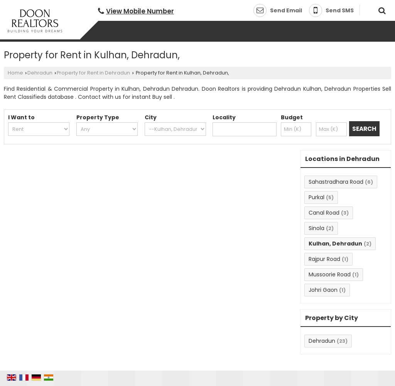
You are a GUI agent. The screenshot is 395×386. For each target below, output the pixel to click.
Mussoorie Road (330, 274)
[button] (140, 11)
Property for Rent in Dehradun (93, 72)
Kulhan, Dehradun (335, 243)
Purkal (316, 197)
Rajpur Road (324, 259)
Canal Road (324, 213)
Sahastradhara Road (336, 182)
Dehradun (39, 72)
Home (15, 72)
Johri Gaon (323, 290)
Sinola (316, 228)
